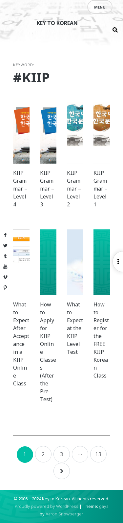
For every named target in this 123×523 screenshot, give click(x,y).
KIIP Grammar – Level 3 (47, 188)
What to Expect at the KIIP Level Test (75, 328)
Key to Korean (57, 23)
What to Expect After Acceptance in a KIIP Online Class (21, 344)
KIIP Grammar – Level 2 (74, 188)
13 (98, 454)
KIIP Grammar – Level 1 (100, 188)
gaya (104, 506)
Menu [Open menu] (100, 7)
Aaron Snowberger (64, 514)
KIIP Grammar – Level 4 (20, 188)
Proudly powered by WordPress (46, 506)
